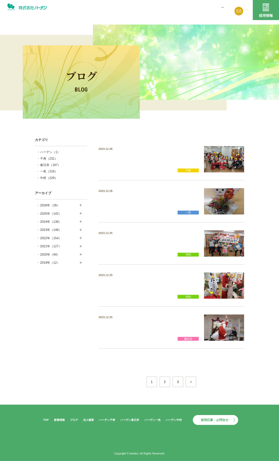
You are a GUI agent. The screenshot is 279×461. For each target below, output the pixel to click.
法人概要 (186, 9)
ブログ (168, 9)
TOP (46, 419)
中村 (49, 178)
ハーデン (50, 152)
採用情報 (266, 16)
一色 (49, 171)
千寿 (49, 158)
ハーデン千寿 (107, 419)
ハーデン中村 (174, 419)
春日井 (50, 165)
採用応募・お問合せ (214, 420)
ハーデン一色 (152, 419)
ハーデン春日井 (129, 419)
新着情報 (150, 9)
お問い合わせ (240, 10)
